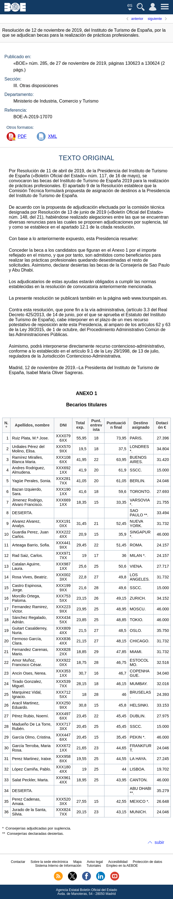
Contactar (18, 862)
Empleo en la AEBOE (122, 866)
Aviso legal (95, 862)
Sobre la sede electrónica (49, 862)
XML (52, 136)
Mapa (77, 862)
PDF (22, 136)
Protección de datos (147, 862)
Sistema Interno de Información (58, 866)
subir (159, 842)
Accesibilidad (117, 862)
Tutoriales (93, 866)
